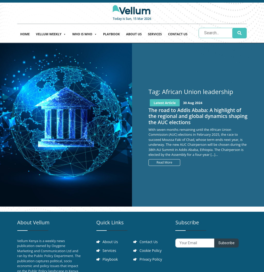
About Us (134, 34)
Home (25, 34)
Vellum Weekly (51, 33)
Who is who (84, 33)
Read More (164, 162)
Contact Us (178, 34)
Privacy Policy (150, 259)
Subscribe (226, 243)
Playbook (111, 34)
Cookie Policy (150, 250)
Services (155, 34)
